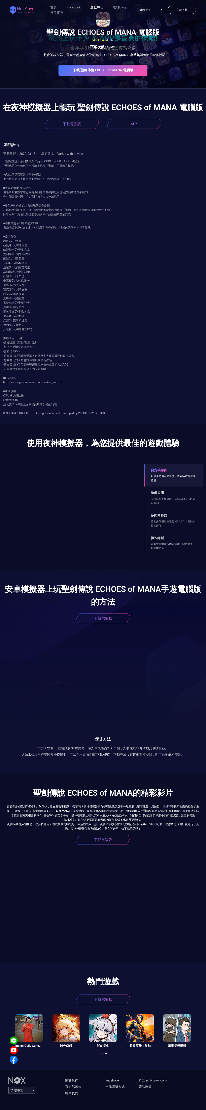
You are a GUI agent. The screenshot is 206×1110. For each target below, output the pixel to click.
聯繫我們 (71, 1093)
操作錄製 (157, 538)
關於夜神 (71, 1080)
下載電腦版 (72, 124)
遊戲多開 (157, 493)
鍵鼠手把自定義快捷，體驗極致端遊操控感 (173, 478)
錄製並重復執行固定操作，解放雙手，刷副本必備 (173, 546)
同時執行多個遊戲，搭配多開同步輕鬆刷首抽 (173, 500)
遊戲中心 (96, 7)
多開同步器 (159, 515)
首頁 (53, 7)
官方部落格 (73, 1087)
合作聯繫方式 (115, 1087)
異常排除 (56, 12)
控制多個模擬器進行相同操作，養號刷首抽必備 (173, 523)
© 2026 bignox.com (153, 1080)
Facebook (73, 7)
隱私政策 (145, 1087)
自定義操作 (159, 470)
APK (134, 124)
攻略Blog (119, 7)
